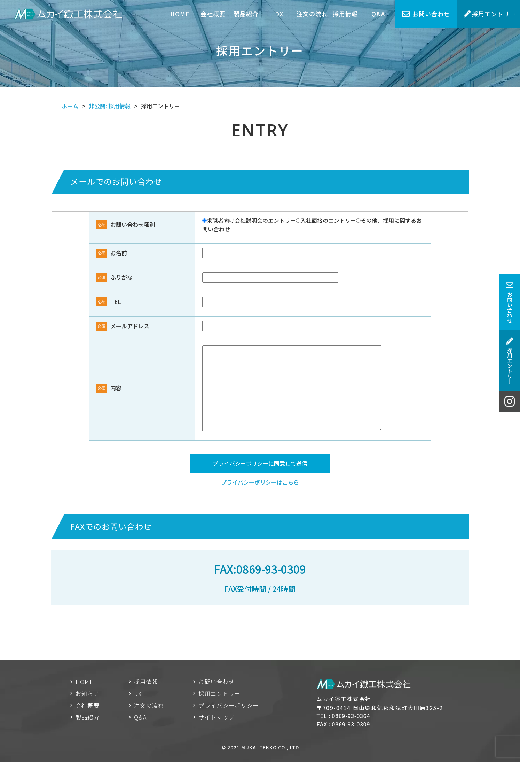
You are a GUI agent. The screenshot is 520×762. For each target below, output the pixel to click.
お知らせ (88, 693)
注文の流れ (312, 13)
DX (279, 13)
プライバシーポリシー (228, 705)
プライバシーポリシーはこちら (260, 482)
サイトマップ (216, 717)
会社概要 (213, 13)
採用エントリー (494, 13)
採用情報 (345, 13)
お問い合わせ (431, 13)
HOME (180, 13)
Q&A (378, 13)
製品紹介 (246, 13)
